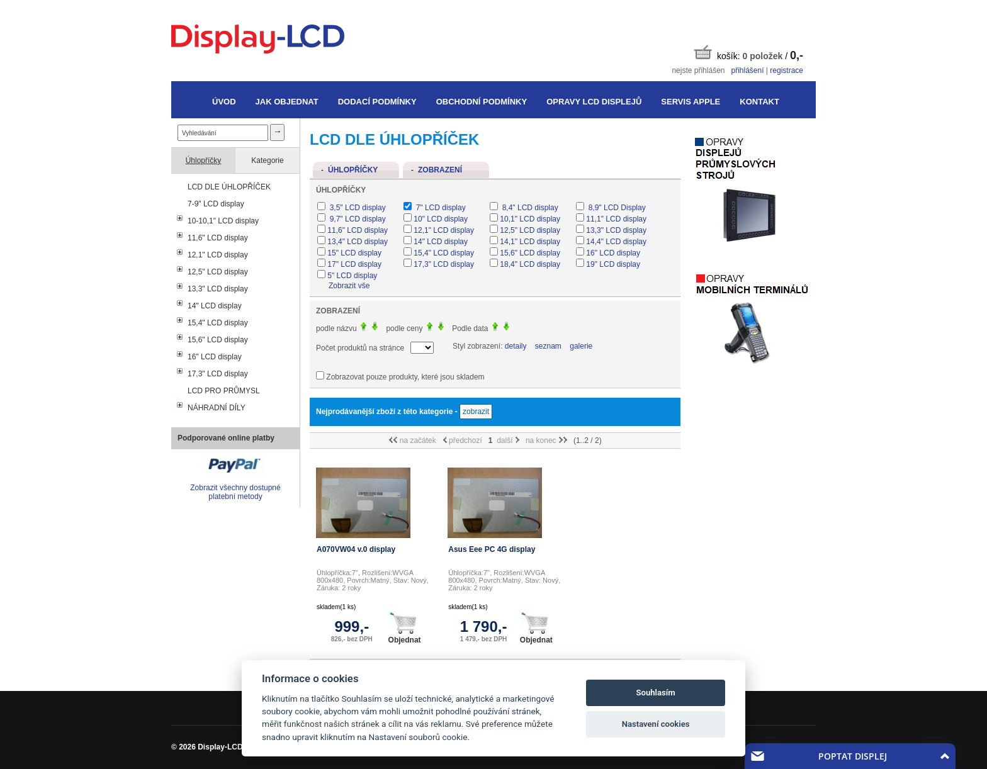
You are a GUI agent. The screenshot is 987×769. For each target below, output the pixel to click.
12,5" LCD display (218, 271)
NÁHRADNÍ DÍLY (216, 407)
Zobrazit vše (349, 285)
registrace (786, 70)
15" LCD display (354, 253)
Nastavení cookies (656, 724)
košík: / (748, 53)
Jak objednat (287, 101)
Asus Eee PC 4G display (491, 549)
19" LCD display (613, 264)
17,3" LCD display (218, 373)
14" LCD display (215, 305)
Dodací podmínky (377, 101)
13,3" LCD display (218, 288)
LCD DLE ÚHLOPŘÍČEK (229, 186)
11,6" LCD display (218, 237)
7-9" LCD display (216, 203)
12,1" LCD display (218, 254)
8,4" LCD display (529, 207)
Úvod (224, 101)
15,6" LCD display (218, 339)
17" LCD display (354, 264)
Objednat (404, 628)
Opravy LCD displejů (593, 101)
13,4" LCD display (357, 241)
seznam (548, 346)
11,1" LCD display (616, 219)
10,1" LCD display (530, 219)
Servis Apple (690, 101)
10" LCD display (441, 219)
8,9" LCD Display (615, 207)
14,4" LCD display (616, 241)
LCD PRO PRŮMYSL (224, 390)
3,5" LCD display (356, 207)
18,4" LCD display (530, 264)
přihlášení (747, 70)
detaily (516, 346)
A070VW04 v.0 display (356, 549)
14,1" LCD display (530, 241)
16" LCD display (215, 356)
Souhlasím (655, 692)
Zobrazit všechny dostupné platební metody (235, 492)
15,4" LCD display (218, 322)
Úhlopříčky (204, 160)
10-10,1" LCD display (223, 220)
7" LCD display (439, 207)
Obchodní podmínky (481, 101)
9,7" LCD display (356, 219)
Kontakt (759, 101)
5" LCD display (352, 275)
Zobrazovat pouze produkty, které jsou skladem (405, 377)
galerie (581, 346)
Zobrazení (440, 170)
